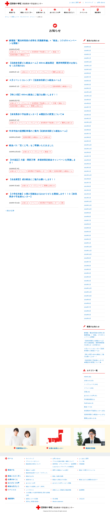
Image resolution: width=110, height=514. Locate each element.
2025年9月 (87, 73)
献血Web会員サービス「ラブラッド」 (37, 473)
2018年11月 (88, 292)
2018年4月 (87, 318)
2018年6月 (87, 311)
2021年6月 (87, 186)
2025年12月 (88, 62)
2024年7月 (87, 107)
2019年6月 (87, 265)
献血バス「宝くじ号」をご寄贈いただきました (31, 145)
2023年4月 (87, 141)
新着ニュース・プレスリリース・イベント (23, 17)
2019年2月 (87, 281)
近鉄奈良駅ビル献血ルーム (19, 55)
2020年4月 (87, 231)
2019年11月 (88, 250)
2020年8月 (87, 216)
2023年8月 (87, 130)
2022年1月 (87, 171)
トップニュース (24, 52)
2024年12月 (88, 92)
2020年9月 (87, 213)
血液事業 (81, 490)
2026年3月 (87, 50)
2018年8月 (87, 303)
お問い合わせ (101, 2)
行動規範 (81, 464)
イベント (33, 72)
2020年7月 (87, 220)
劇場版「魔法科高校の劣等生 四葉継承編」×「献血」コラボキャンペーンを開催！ (94, 335)
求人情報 (55, 499)
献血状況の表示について (33, 464)
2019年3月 (87, 277)
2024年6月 (87, 111)
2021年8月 (87, 179)
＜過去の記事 (9, 210)
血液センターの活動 (32, 499)
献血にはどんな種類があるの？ (88, 479)
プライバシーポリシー (32, 461)
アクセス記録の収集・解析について (63, 461)
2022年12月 (88, 145)
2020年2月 (87, 239)
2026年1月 (87, 58)
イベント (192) (88, 388)
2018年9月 (87, 299)
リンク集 (81, 461)
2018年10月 (88, 296)
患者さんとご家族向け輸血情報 (62, 490)
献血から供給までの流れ (60, 479)
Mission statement (58, 501)
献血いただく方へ (14, 476)
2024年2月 (87, 118)
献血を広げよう (13, 486)
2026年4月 (87, 47)
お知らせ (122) (88, 380)
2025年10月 (88, 69)
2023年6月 (87, 137)
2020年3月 (87, 235)
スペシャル (12, 490)
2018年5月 (87, 314)
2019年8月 (87, 258)
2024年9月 (87, 99)
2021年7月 (87, 182)
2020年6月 (87, 224)
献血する (11, 470)
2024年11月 (88, 96)
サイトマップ (89, 2)
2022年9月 (87, 152)
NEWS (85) (87, 376)
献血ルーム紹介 (30, 470)
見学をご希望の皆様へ (32, 501)
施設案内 (11, 498)
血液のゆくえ (13, 479)
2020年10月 (88, 209)
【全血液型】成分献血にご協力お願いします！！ (32, 179)
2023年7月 (87, 133)
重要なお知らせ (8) (90, 418)
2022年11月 (88, 148)
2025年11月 (88, 65)
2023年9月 (87, 126)
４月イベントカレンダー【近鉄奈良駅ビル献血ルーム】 (35, 80)
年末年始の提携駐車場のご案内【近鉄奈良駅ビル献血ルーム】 (38, 131)
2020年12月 (88, 201)
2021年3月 (87, 194)
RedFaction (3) (88, 403)
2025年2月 (87, 88)
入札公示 (81, 499)
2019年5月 (87, 269)
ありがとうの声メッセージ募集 (62, 483)
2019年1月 (87, 284)
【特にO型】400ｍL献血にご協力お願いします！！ (33, 94)
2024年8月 (87, 103)
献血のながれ (30, 476)
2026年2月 (87, 54)
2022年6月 (87, 160)
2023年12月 (88, 122)
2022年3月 (87, 167)
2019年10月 (88, 254)
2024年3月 (87, 115)
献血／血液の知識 (58, 476)
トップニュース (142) (91, 384)
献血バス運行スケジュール (87, 470)
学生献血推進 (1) (89, 399)
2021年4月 (87, 190)
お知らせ (13, 52)
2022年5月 (87, 164)
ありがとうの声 (13, 483)
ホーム (7, 17)
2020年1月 (87, 243)
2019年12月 (88, 247)
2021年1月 (87, 198)
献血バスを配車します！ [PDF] (35, 486)
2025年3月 (87, 84)
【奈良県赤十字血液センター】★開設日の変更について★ (36, 114)
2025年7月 (87, 77)
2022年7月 (87, 156)
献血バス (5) (88, 407)
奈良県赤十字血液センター (41, 52)
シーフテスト (30, 490)
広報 (54, 103)
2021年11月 (88, 175)
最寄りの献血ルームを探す (60, 470)
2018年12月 (88, 288)
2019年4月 (87, 273)
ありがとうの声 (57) (90, 395)
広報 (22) (87, 392)
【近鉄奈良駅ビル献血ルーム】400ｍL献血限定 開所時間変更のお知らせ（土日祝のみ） (94, 343)
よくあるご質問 (74, 2)
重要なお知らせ (57, 72)
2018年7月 (87, 307)
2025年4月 (87, 81)
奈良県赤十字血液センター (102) (94, 411)
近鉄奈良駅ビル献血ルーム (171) (94, 414)
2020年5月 (87, 228)
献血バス (56, 52)
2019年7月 (87, 262)
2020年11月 (88, 205)
